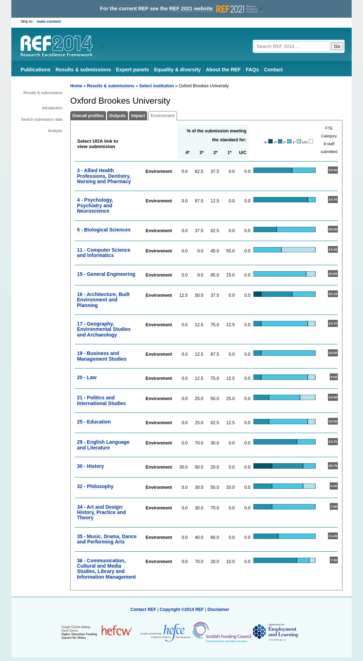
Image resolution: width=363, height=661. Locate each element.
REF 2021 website (214, 9)
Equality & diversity (177, 69)
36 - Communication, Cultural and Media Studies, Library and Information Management (106, 569)
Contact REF (143, 609)
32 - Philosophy (95, 486)
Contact (273, 69)
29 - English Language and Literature (103, 444)
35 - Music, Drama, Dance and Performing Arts (106, 539)
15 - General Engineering (106, 274)
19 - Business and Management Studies (102, 355)
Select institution (156, 85)
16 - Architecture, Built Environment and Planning (103, 299)
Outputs (117, 115)
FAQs (252, 69)
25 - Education (94, 422)
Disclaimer (218, 609)
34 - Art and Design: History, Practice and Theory (101, 512)
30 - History (90, 466)
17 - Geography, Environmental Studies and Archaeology (103, 329)
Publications (36, 69)
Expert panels (132, 69)
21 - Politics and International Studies (101, 400)
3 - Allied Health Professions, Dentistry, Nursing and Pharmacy (104, 176)
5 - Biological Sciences (103, 230)
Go (337, 46)
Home (76, 85)
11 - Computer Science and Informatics (103, 252)
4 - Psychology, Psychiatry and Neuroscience (95, 205)
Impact (138, 115)
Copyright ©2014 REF (182, 609)
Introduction (52, 108)
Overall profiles (88, 115)
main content (49, 21)
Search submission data (41, 119)
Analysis (55, 131)
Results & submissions (83, 69)
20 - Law (86, 377)
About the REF (223, 69)
